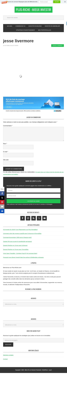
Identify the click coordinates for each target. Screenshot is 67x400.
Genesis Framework (36, 371)
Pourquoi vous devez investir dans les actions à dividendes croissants (23, 258)
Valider (57, 1)
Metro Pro (27, 371)
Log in (50, 371)
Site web (5, 160)
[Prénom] (33, 191)
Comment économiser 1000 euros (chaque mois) (17, 238)
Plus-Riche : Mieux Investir (33, 10)
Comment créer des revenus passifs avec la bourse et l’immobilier (22, 234)
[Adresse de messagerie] (33, 341)
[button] (33, 1)
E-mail (5, 152)
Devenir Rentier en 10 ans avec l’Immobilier (15, 250)
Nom (5, 144)
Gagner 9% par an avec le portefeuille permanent (17, 242)
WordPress (45, 371)
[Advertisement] (35, 54)
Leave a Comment (57, 46)
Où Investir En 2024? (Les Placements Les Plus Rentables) (20, 230)
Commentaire (7, 126)
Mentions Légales (8, 356)
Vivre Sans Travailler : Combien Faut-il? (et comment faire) (20, 254)
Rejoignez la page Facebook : (33, 290)
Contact (5, 360)
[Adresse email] (33, 197)
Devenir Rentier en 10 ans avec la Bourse (15, 246)
